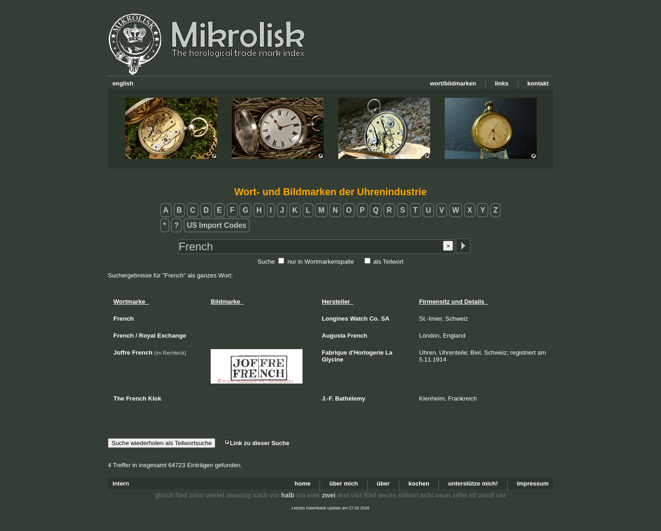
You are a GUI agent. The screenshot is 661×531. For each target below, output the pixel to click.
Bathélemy (350, 398)
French (357, 335)
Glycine (332, 359)
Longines (335, 318)
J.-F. (327, 398)
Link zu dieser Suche (256, 443)
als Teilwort (388, 261)
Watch (359, 318)
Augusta (334, 335)
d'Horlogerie (366, 352)
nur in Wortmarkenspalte (320, 261)
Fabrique (334, 352)
